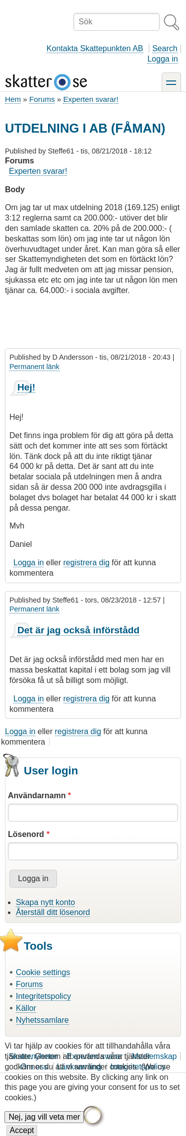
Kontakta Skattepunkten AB (95, 48)
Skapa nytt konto (45, 902)
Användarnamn (36, 795)
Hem (13, 99)
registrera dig (86, 562)
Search (165, 48)
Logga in (162, 59)
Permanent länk (34, 367)
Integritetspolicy (43, 996)
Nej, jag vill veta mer (44, 1125)
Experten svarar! (90, 99)
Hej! (26, 387)
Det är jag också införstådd (78, 630)
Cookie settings (43, 972)
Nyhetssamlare (42, 1020)
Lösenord (26, 834)
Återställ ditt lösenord (53, 912)
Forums (42, 99)
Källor (26, 1008)
